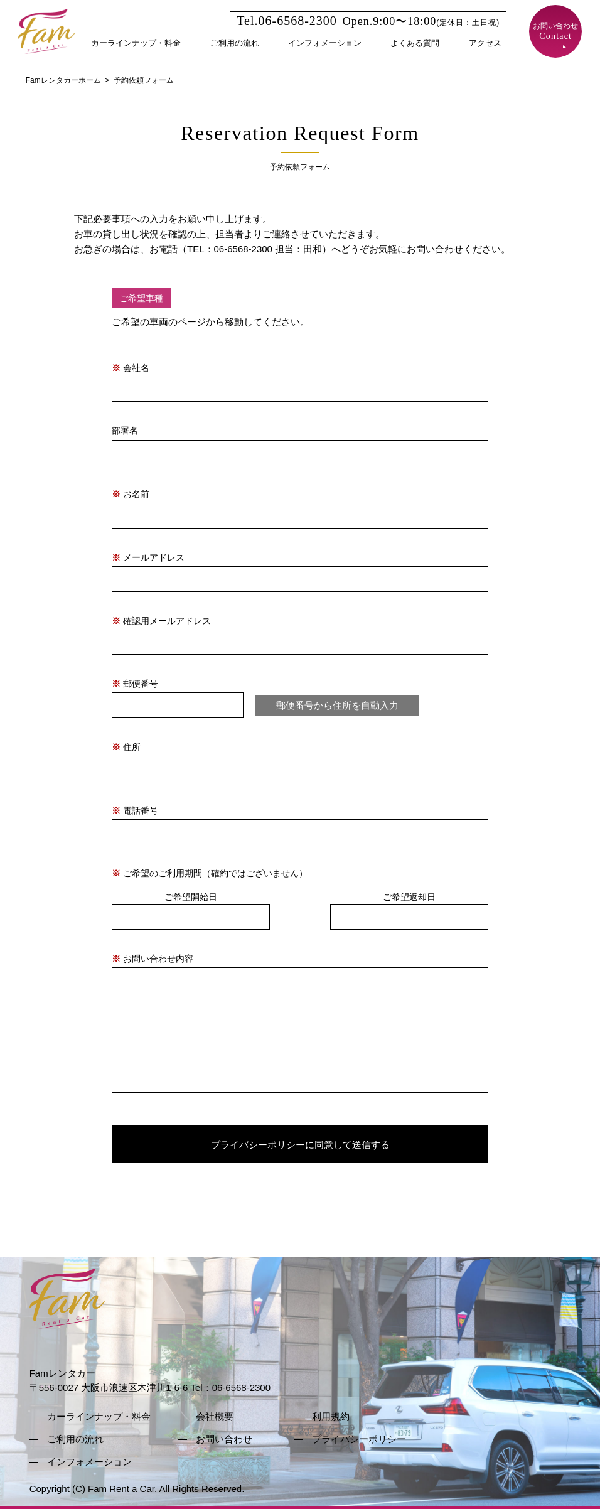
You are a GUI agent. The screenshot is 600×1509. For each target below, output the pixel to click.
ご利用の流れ (234, 43)
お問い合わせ (555, 31)
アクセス (485, 43)
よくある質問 (414, 43)
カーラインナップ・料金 (136, 43)
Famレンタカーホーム (63, 80)
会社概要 (214, 1416)
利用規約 (331, 1416)
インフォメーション (325, 43)
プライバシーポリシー (359, 1439)
